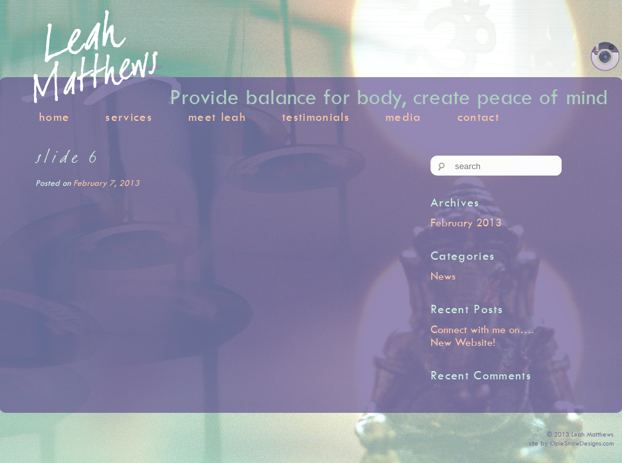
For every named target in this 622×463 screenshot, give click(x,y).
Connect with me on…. (482, 329)
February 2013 (466, 222)
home (54, 116)
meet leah (217, 116)
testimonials (316, 116)
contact (478, 116)
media (404, 116)
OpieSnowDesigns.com (582, 443)
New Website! (463, 342)
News (443, 275)
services (128, 116)
